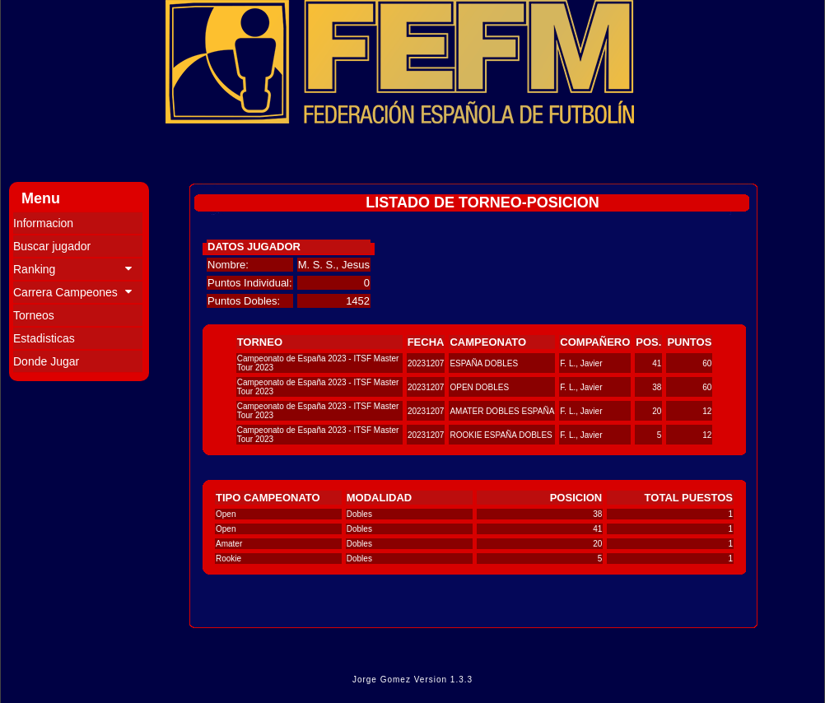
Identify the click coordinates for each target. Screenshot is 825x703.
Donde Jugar (46, 361)
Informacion (43, 223)
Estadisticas (44, 338)
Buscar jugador (52, 246)
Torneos (33, 315)
